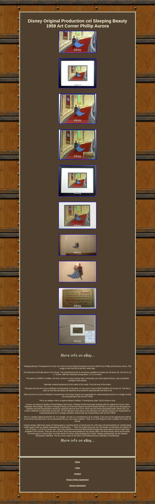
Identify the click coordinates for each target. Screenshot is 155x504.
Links (77, 468)
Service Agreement (77, 486)
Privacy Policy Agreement (77, 480)
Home (77, 462)
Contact (77, 474)
